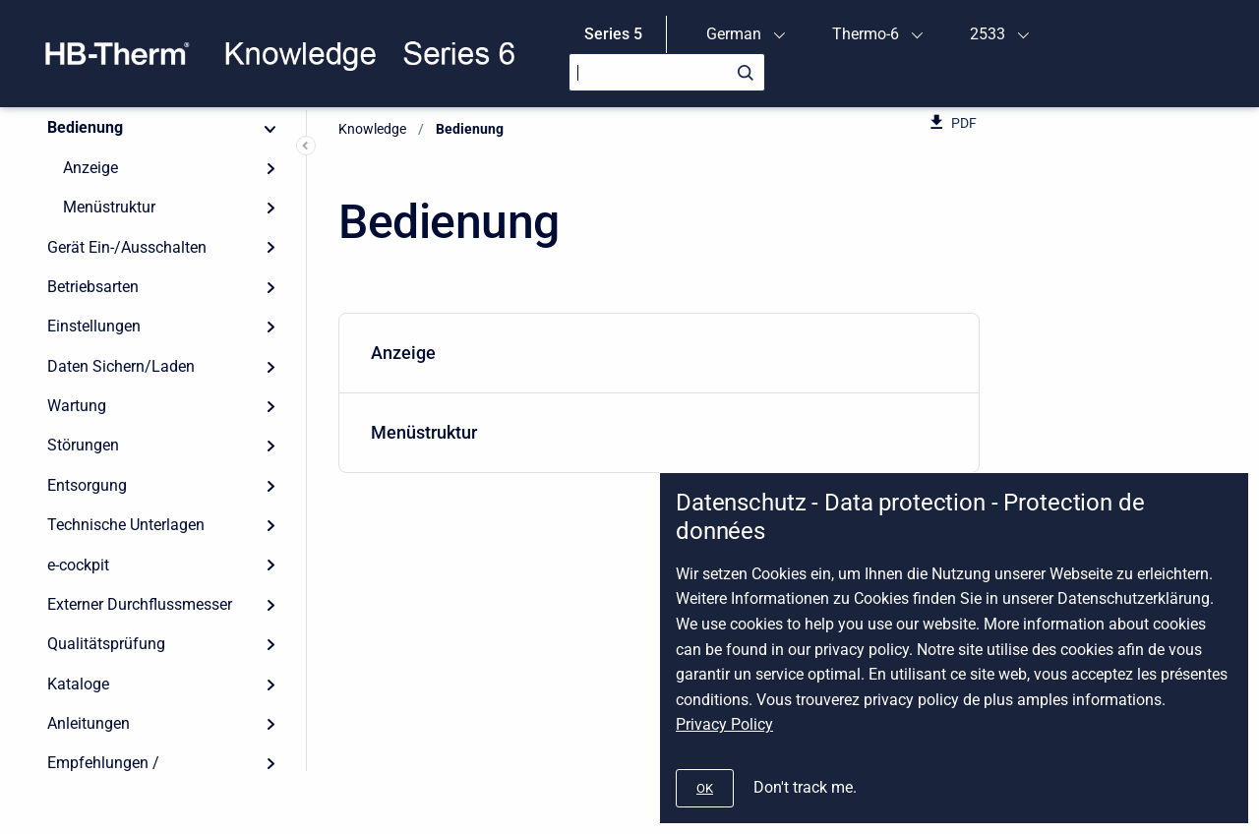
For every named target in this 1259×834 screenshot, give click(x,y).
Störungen (83, 445)
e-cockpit (78, 565)
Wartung (76, 405)
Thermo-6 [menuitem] (865, 34)
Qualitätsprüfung (106, 643)
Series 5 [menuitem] (613, 34)
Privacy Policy (724, 724)
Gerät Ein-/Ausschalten (127, 247)
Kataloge (78, 684)
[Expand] (270, 168)
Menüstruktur (109, 207)
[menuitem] (659, 353)
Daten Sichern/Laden (121, 366)
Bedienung (85, 127)
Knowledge (372, 129)
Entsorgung (87, 485)
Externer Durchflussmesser (139, 604)
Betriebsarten (93, 286)
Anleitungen (88, 723)
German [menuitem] (733, 34)
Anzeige (90, 167)
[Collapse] (270, 128)
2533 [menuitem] (987, 34)
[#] (705, 788)
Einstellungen (94, 326)
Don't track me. (805, 787)
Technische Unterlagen (126, 524)
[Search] (667, 72)
